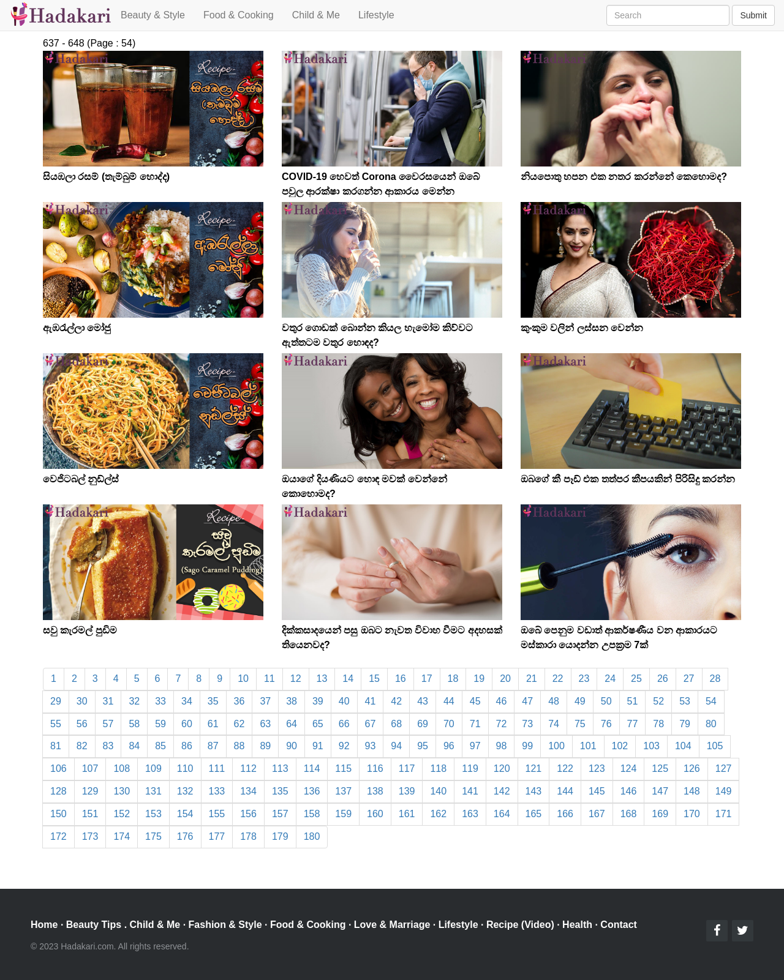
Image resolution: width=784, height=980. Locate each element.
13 (322, 678)
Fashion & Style (225, 924)
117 (407, 768)
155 (217, 814)
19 (478, 678)
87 (213, 746)
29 (55, 701)
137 (343, 791)
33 (160, 701)
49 (580, 701)
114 (312, 768)
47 (527, 701)
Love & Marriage (392, 924)
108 (121, 768)
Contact (618, 924)
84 (134, 746)
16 (400, 678)
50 (606, 701)
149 (723, 791)
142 (502, 791)
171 (723, 814)
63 (265, 724)
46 (501, 701)
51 (632, 701)
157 (280, 814)
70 (448, 724)
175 (153, 836)
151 (90, 814)
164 (502, 814)
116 (375, 768)
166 (565, 814)
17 (426, 678)
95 (422, 746)
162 (438, 814)
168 (628, 814)
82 (82, 746)
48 (553, 701)
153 (153, 814)
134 (248, 791)
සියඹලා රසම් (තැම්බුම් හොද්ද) (106, 176)
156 (248, 814)
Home (44, 924)
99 (527, 746)
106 (58, 768)
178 (248, 836)
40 (344, 701)
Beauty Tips (93, 924)
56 (82, 724)
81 (55, 746)
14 (347, 678)
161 (407, 814)
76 (606, 724)
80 (711, 724)
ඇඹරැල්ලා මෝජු (77, 328)
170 (692, 814)
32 (134, 701)
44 (448, 701)
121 (534, 768)
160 (375, 814)
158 (312, 814)
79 (684, 724)
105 (715, 746)
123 (597, 768)
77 (632, 724)
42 (396, 701)
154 (185, 814)
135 (280, 791)
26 (662, 678)
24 (610, 678)
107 (90, 768)
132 (185, 791)
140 (438, 791)
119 (470, 768)
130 (121, 791)
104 (683, 746)
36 (239, 701)
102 (620, 746)
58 (134, 724)
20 (505, 678)
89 (265, 746)
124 (628, 768)
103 (651, 746)
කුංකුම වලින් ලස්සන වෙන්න (582, 328)
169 (660, 814)
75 (580, 724)
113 (280, 768)
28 (715, 678)
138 (375, 791)
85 (160, 746)
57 (108, 724)
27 (689, 678)
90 (291, 746)
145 (597, 791)
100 (556, 746)
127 (723, 768)
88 (239, 746)
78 (658, 724)
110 (185, 768)
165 (534, 814)
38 (291, 701)
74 (553, 724)
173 (90, 836)
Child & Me (316, 15)
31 (108, 701)
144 (565, 791)
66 (344, 724)
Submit (753, 15)
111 (217, 768)
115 (343, 768)
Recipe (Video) (520, 924)
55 (55, 724)
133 (217, 791)
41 (370, 701)
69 (422, 724)
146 (628, 791)
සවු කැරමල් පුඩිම (80, 630)
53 (684, 701)
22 (558, 678)
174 (121, 836)
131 (153, 791)
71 (475, 724)
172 (58, 836)
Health (577, 924)
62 (239, 724)
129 (90, 791)
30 (82, 701)
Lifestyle (376, 15)
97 (475, 746)
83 (108, 746)
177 (217, 836)
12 (295, 678)
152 (121, 814)
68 (396, 724)
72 (501, 724)
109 (153, 768)
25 (636, 678)
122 (565, 768)
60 (186, 724)
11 (269, 678)
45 (475, 701)
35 (213, 701)
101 (588, 746)
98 (501, 746)
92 (344, 746)
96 (448, 746)
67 (370, 724)
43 (422, 701)
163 (470, 814)
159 (343, 814)
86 (186, 746)
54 (711, 701)
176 (185, 836)
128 (58, 791)
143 (534, 791)
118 (438, 768)
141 (470, 791)
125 (660, 768)
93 (370, 746)
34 (186, 701)
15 (374, 678)
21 (531, 678)
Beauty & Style (153, 15)
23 (584, 678)
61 (213, 724)
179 (280, 836)
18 (453, 678)
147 (660, 791)
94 (396, 746)
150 (58, 814)
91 (317, 746)
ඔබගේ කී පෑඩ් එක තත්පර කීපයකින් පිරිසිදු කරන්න (628, 479)
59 (160, 724)
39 (317, 701)
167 (597, 814)
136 (312, 791)
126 (692, 768)
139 (407, 791)
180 (312, 836)
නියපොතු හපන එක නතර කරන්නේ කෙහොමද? (624, 176)
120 (502, 768)
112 (248, 768)
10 (243, 678)
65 (317, 724)
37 (265, 701)
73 (527, 724)
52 (658, 701)
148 (692, 791)
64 (291, 724)
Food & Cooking (238, 15)
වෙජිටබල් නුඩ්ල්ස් (81, 479)
